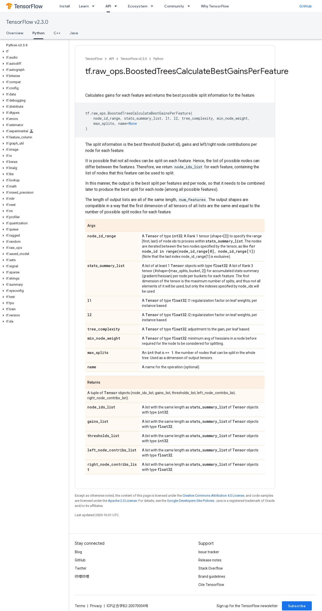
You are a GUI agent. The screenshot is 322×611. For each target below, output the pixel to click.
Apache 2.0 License (122, 501)
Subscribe (297, 606)
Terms (80, 606)
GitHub (305, 6)
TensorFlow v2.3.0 (27, 22)
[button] (33, 51)
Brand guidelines (211, 576)
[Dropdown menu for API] (117, 6)
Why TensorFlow (215, 6)
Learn (84, 6)
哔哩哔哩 (82, 576)
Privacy (96, 606)
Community (174, 6)
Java (74, 33)
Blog (78, 552)
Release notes (209, 560)
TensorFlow (93, 59)
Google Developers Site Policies (190, 501)
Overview (14, 33)
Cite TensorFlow (211, 585)
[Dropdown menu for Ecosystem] (153, 6)
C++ (57, 33)
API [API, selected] (108, 6)
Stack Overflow (210, 568)
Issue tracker (208, 552)
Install (64, 6)
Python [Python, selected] (38, 33)
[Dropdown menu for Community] (190, 6)
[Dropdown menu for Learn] (95, 6)
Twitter (81, 568)
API (111, 59)
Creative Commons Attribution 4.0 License (213, 495)
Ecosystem (137, 6)
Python (158, 59)
